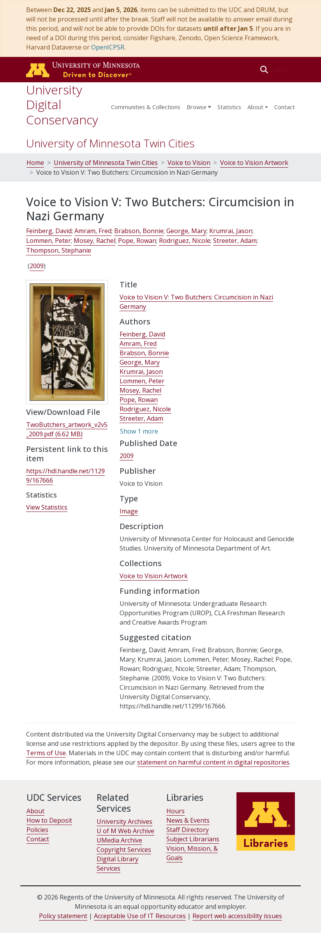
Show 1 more (139, 431)
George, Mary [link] (186, 231)
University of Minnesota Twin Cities (110, 143)
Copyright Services (124, 849)
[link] (67, 429)
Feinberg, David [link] (49, 231)
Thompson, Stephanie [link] (58, 250)
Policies (37, 829)
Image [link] (129, 511)
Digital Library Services (117, 864)
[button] (264, 69)
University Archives (124, 821)
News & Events (188, 820)
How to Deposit (49, 820)
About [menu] (255, 107)
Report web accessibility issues (237, 916)
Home (35, 162)
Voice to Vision (189, 162)
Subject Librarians (192, 839)
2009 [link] (37, 266)
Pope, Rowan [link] (137, 240)
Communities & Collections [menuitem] (145, 107)
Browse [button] (196, 107)
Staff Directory (187, 829)
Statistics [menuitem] (229, 107)
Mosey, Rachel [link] (94, 240)
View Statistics (46, 507)
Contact (284, 107)
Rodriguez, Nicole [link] (184, 240)
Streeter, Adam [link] (235, 240)
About (35, 811)
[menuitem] (199, 104)
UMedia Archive (119, 840)
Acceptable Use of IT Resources (140, 916)
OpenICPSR (107, 47)
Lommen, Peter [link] (48, 240)
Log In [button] (280, 69)
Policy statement (63, 916)
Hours (175, 811)
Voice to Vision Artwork (254, 162)
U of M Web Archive (125, 831)
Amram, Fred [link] (92, 231)
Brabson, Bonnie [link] (139, 231)
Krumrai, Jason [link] (230, 231)
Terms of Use (46, 753)
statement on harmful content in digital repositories (213, 762)
